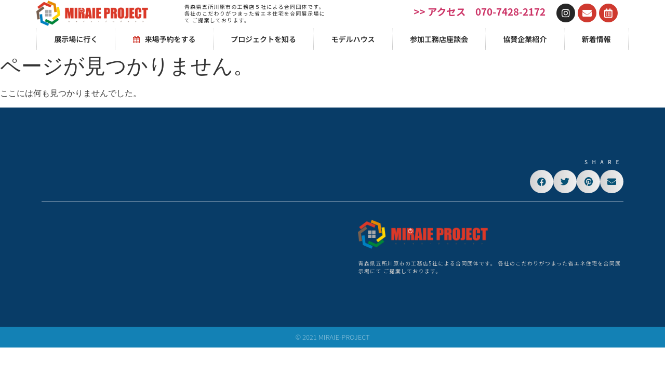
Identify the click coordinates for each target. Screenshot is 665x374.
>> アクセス (440, 11)
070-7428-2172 (510, 11)
